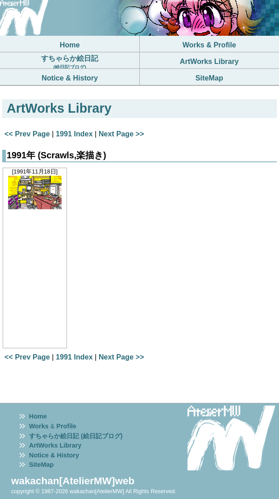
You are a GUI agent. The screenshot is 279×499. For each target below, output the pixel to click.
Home (38, 416)
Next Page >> (121, 134)
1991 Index (74, 134)
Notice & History (54, 455)
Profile (66, 426)
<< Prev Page (27, 134)
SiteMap (41, 464)
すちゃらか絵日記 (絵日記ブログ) (76, 436)
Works (39, 426)
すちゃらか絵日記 (69, 62)
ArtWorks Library (55, 445)
